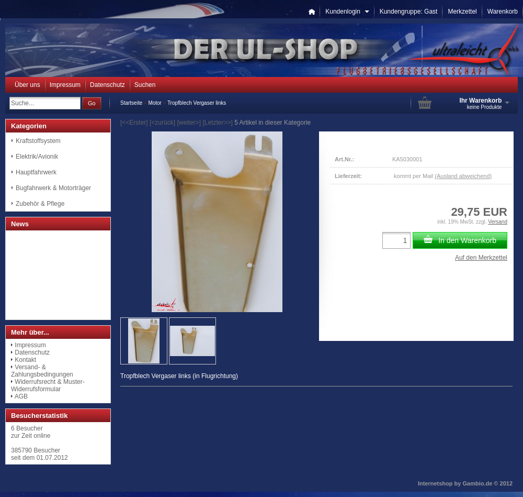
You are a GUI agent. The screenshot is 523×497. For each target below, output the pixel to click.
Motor (155, 103)
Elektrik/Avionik (37, 156)
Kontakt (25, 359)
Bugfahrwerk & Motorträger (53, 188)
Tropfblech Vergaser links (196, 103)
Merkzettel (462, 11)
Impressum (65, 85)
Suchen (145, 85)
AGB (21, 396)
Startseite (131, 103)
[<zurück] (162, 122)
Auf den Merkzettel (481, 257)
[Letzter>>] (217, 122)
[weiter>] (189, 122)
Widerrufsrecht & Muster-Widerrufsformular (48, 385)
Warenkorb (502, 11)
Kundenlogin (347, 11)
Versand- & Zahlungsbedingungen (42, 370)
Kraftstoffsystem (38, 141)
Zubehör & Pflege (40, 203)
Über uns (27, 85)
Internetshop (435, 483)
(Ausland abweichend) (463, 176)
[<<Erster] (134, 122)
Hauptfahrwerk (36, 172)
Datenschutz (107, 85)
